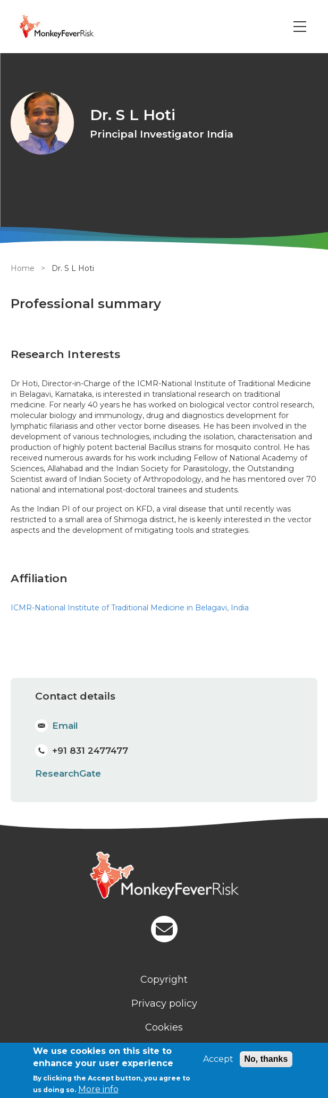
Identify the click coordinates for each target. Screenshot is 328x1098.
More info (98, 1089)
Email (65, 725)
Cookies (164, 1027)
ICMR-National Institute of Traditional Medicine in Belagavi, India (130, 607)
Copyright (164, 979)
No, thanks (266, 1058)
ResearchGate (68, 773)
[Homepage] (164, 876)
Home (23, 268)
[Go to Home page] (71, 26)
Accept (218, 1059)
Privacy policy (164, 1003)
